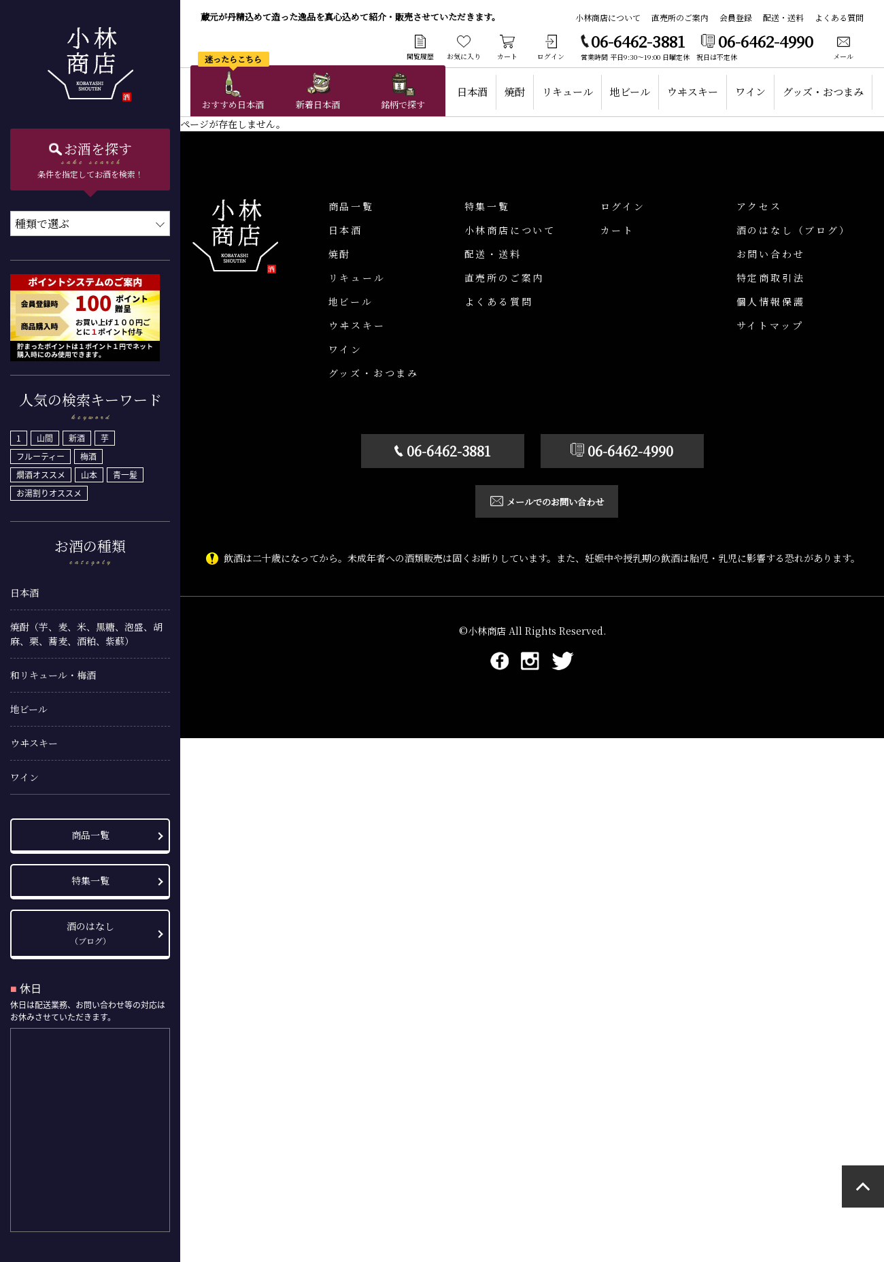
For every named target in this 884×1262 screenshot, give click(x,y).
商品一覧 (90, 830)
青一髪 (125, 471)
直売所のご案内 (680, 17)
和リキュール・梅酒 (53, 671)
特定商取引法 (770, 277)
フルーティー (40, 452)
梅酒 (88, 452)
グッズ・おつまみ (823, 91)
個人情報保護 (770, 301)
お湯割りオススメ (49, 489)
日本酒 (24, 588)
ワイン (24, 773)
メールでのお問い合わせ (540, 502)
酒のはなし (90, 928)
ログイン (622, 206)
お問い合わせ (770, 254)
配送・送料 (783, 17)
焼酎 (515, 91)
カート (617, 230)
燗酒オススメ (40, 471)
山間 (45, 434)
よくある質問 (839, 17)
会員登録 (735, 17)
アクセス (759, 206)
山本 (89, 471)
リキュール (567, 91)
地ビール (29, 705)
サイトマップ (770, 325)
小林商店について (608, 17)
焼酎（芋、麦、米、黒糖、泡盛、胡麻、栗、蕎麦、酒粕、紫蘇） (86, 630)
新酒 (77, 434)
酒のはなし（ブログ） (793, 230)
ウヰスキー (34, 739)
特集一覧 (90, 876)
